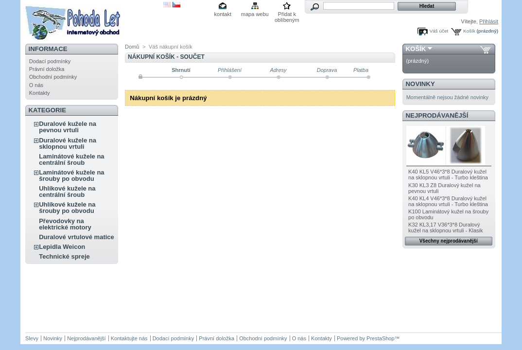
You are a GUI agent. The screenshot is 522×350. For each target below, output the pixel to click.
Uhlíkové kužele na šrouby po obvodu (67, 207)
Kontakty (39, 93)
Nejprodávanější (437, 115)
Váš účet (439, 31)
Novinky (420, 84)
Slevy (31, 338)
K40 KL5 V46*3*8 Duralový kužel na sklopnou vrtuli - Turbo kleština (448, 174)
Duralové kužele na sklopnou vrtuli (67, 143)
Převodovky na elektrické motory (65, 224)
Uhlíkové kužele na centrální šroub (67, 191)
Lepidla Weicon (62, 246)
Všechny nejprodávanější (448, 241)
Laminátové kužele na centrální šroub (71, 159)
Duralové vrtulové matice (76, 237)
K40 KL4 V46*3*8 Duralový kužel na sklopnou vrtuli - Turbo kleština (448, 201)
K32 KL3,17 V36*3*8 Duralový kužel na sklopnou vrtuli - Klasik (445, 227)
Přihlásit (488, 21)
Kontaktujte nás (129, 338)
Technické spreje (64, 256)
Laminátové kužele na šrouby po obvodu (71, 175)
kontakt (222, 14)
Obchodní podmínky (53, 77)
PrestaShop (380, 338)
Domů (132, 47)
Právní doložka (47, 69)
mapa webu (255, 14)
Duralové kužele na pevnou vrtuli (67, 127)
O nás (36, 85)
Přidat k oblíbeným (287, 14)
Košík (469, 31)
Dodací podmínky (50, 61)
